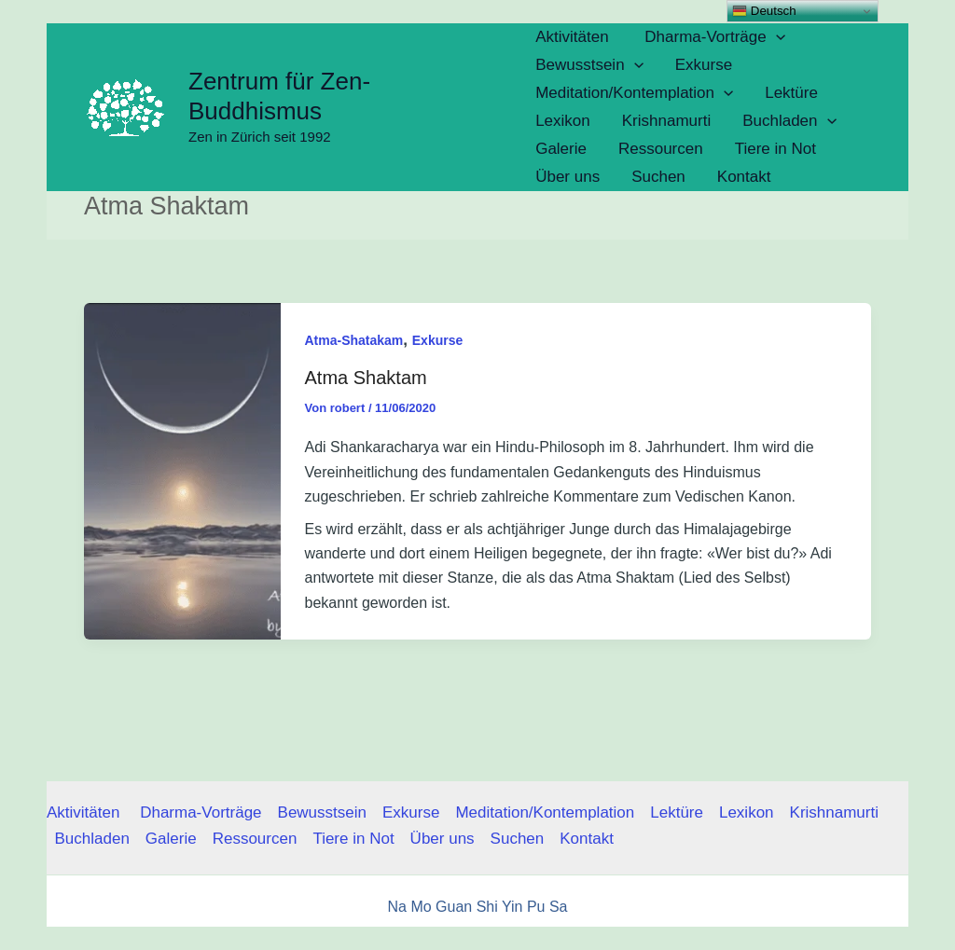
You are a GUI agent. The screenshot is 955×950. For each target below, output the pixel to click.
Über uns (442, 838)
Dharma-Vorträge (200, 812)
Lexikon (746, 812)
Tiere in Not (353, 838)
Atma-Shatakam (354, 340)
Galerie (171, 838)
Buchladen (92, 838)
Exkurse (437, 340)
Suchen (518, 838)
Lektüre (676, 812)
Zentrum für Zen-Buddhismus (279, 96)
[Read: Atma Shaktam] (182, 470)
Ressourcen (255, 838)
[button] (776, 37)
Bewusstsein (322, 812)
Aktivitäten (85, 812)
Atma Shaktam (366, 377)
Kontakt (587, 838)
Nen (647, 942)
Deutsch (764, 11)
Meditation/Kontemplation (544, 812)
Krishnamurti (834, 812)
